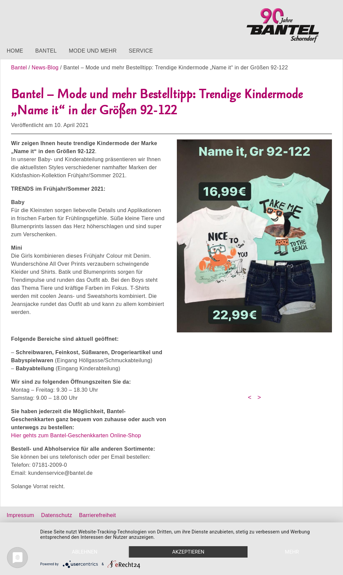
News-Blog (45, 67)
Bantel (46, 51)
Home (15, 51)
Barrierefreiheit (97, 515)
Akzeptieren (188, 552)
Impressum (20, 515)
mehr (292, 552)
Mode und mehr (93, 51)
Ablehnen (84, 552)
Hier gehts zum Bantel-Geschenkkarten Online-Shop (76, 435)
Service (141, 51)
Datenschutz (56, 515)
